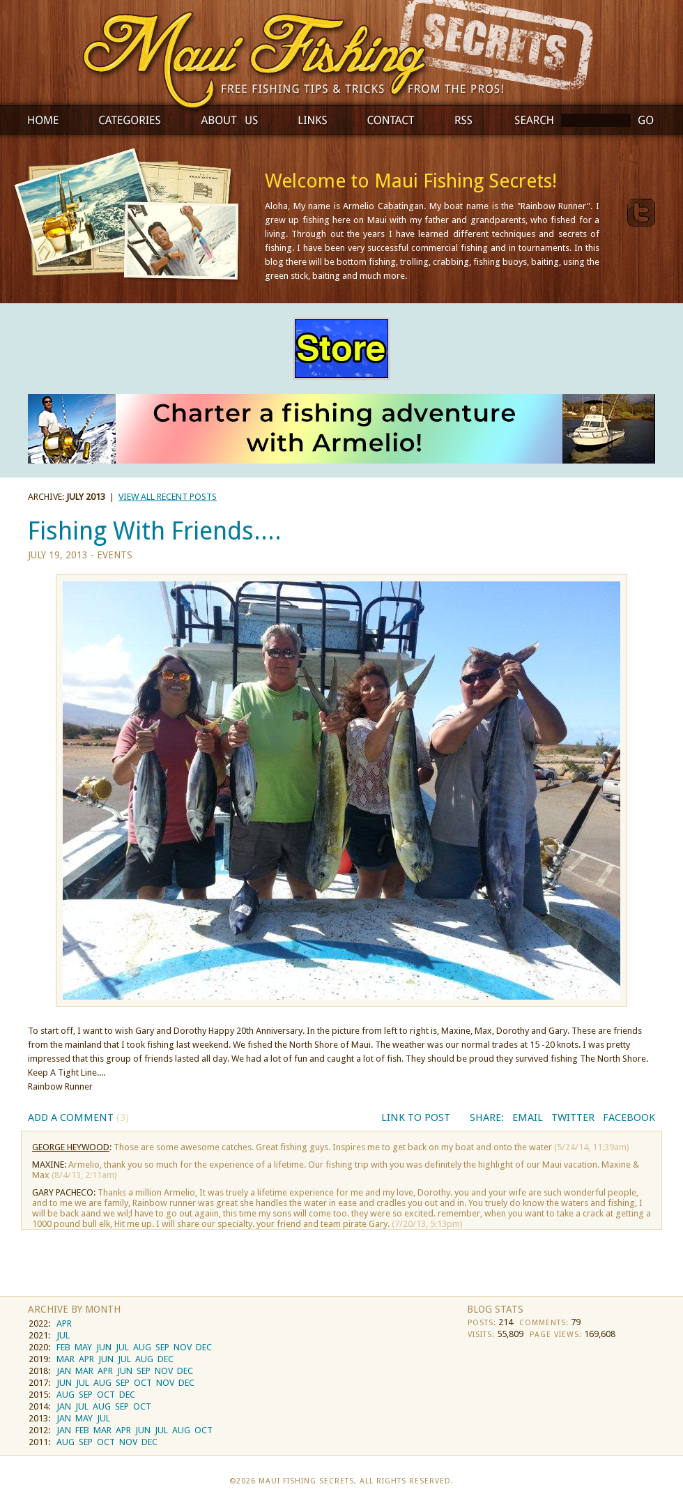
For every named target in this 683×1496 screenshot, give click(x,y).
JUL (63, 1335)
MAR (65, 1359)
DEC (204, 1347)
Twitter (572, 1117)
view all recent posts (167, 496)
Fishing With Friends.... (155, 531)
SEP (162, 1347)
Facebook (629, 1117)
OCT (143, 1382)
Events (114, 554)
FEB (63, 1347)
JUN (104, 1347)
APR (64, 1323)
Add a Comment (78, 1117)
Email (527, 1117)
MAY (83, 1347)
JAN (63, 1371)
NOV (183, 1347)
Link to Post (415, 1117)
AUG (142, 1347)
